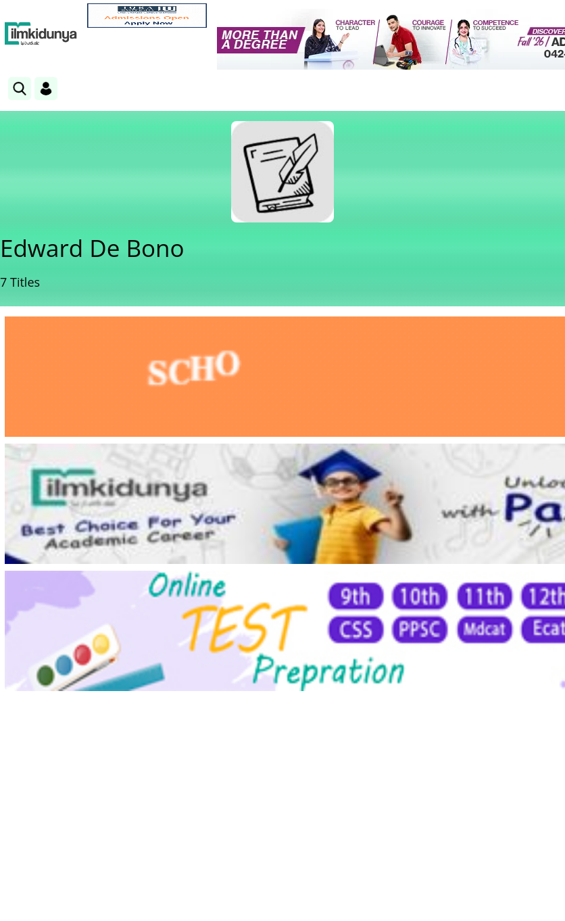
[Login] (45, 88)
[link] (147, 15)
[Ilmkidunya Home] (41, 33)
